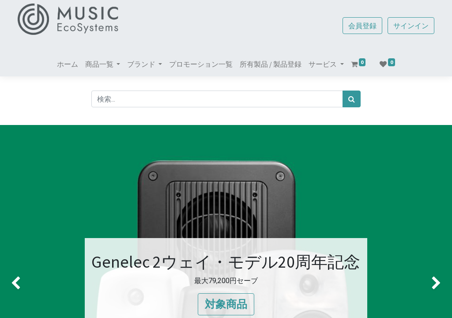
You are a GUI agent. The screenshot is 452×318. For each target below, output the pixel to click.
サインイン (408, 25)
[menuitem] (67, 64)
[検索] (352, 99)
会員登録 (359, 25)
